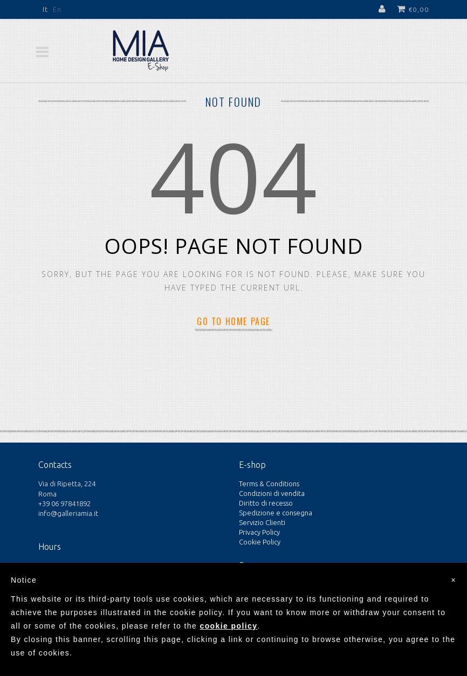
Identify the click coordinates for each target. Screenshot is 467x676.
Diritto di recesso (266, 503)
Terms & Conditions (269, 483)
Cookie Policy (259, 542)
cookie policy (228, 626)
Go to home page (233, 321)
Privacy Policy (259, 532)
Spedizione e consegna (275, 512)
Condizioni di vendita (272, 493)
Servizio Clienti (262, 522)
